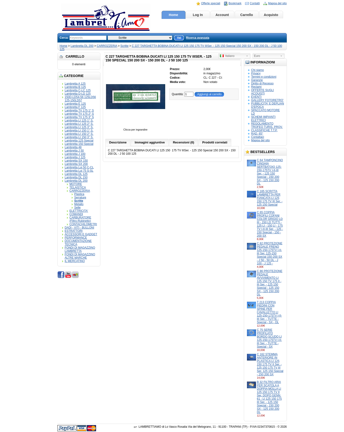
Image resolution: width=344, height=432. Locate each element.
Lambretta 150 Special (79, 144)
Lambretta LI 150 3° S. (79, 137)
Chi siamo (257, 70)
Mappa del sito (277, 3)
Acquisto (271, 15)
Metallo (79, 204)
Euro (257, 56)
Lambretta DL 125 (76, 174)
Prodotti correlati (214, 142)
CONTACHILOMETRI (83, 224)
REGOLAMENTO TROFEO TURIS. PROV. (267, 125)
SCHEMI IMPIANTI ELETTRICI (263, 118)
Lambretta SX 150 (76, 160)
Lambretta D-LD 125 (78, 93)
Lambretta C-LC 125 (78, 90)
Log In (198, 15)
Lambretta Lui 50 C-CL (79, 167)
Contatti (255, 3)
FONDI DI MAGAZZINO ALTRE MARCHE (80, 256)
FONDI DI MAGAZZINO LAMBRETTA (80, 249)
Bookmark (235, 3)
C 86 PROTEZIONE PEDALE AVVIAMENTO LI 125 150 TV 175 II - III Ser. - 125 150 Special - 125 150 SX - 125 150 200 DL (270, 282)
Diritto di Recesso (262, 83)
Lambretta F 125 (75, 107)
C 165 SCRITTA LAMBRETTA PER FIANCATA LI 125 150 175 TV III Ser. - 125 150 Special (270, 198)
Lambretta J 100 (75, 154)
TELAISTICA (78, 187)
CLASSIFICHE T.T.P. (264, 130)
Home (173, 15)
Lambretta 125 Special (79, 140)
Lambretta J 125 (75, 157)
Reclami (256, 86)
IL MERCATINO (75, 261)
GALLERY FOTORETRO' (267, 100)
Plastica (79, 194)
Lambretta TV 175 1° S (79, 110)
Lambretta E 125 (75, 103)
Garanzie (257, 80)
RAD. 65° (257, 133)
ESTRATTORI (74, 231)
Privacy (256, 73)
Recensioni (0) (183, 142)
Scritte (124, 46)
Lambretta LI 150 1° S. (79, 130)
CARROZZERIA (107, 46)
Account (222, 15)
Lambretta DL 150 (76, 177)
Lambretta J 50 (74, 150)
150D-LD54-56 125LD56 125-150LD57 (80, 98)
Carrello (246, 15)
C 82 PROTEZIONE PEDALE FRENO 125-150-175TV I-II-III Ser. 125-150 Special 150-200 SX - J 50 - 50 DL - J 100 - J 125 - (270, 253)
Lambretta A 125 (75, 83)
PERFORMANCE (76, 237)
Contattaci (257, 137)
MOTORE (76, 184)
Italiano (227, 56)
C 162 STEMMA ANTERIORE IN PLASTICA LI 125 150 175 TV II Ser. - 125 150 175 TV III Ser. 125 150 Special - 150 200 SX (270, 364)
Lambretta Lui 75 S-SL (79, 170)
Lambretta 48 (73, 147)
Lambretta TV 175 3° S (79, 117)
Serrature (80, 197)
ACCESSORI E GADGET (81, 234)
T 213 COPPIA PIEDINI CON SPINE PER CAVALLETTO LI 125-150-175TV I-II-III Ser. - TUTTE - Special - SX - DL (269, 312)
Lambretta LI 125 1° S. (79, 120)
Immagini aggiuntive (150, 142)
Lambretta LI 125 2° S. (79, 124)
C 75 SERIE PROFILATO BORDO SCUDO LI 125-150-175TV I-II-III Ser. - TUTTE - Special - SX (269, 338)
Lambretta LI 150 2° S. (79, 134)
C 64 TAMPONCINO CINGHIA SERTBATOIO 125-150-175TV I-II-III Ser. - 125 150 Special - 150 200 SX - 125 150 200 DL (270, 172)
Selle (77, 207)
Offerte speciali (210, 3)
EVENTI (256, 96)
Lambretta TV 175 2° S (79, 113)
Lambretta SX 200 (76, 164)
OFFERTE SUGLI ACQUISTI (262, 91)
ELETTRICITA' (79, 211)
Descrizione (118, 142)
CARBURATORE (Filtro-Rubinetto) (80, 219)
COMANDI (76, 214)
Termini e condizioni (263, 76)
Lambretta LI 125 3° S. (79, 127)
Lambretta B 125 (75, 87)
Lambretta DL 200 (82, 46)
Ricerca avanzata (197, 37)
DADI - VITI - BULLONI (79, 227)
